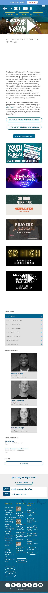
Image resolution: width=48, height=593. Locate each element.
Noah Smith (19, 442)
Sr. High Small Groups (13, 328)
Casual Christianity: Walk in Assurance (16, 449)
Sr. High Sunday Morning (14, 320)
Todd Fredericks (17, 401)
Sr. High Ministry (11, 316)
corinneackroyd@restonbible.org (19, 431)
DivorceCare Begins (31, 540)
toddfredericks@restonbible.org (19, 404)
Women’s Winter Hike (31, 519)
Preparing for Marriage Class (32, 526)
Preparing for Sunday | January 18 (21, 513)
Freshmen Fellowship (13, 336)
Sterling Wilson (17, 374)
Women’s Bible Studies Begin (32, 534)
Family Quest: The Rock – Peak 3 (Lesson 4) (21, 535)
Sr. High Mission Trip (13, 332)
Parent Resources (12, 340)
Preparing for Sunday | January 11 (21, 526)
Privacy (28, 589)
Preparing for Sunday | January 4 (21, 548)
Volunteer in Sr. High (13, 324)
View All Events (31, 550)
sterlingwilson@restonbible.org (19, 377)
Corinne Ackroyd (17, 428)
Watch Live (32, 2)
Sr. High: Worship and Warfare (21, 489)
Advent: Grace (9, 441)
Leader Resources (12, 344)
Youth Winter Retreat (18, 494)
